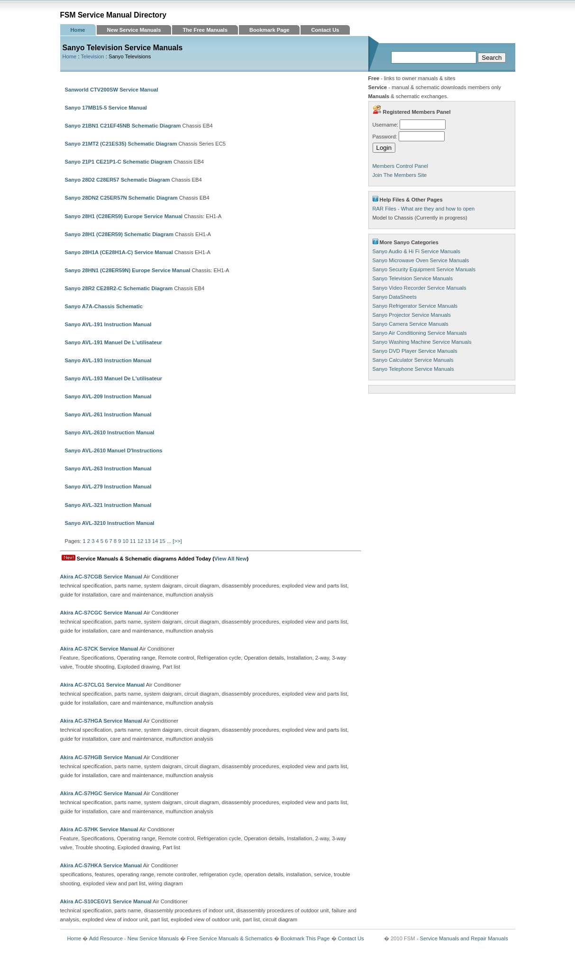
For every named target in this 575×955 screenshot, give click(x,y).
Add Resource (106, 938)
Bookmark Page (269, 30)
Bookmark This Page (305, 938)
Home (78, 30)
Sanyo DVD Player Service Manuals (415, 351)
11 (133, 541)
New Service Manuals (134, 30)
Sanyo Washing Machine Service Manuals (422, 342)
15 (162, 541)
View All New (230, 558)
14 (155, 541)
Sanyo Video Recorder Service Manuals (419, 288)
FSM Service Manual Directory (113, 15)
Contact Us (325, 30)
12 (140, 541)
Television (92, 56)
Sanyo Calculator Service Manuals (413, 360)
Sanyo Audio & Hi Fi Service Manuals (416, 251)
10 (125, 541)
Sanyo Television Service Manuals (413, 278)
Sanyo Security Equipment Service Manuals (424, 269)
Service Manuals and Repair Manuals (464, 938)
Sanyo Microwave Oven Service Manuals (421, 260)
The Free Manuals (205, 30)
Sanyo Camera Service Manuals (410, 324)
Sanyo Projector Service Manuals (412, 315)
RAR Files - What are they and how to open (424, 208)
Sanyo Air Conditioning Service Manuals (420, 333)
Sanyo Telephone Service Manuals (413, 369)
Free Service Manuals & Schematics (229, 938)
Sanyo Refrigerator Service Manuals (415, 306)
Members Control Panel (401, 166)
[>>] (177, 541)
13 (147, 541)
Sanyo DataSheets (395, 297)
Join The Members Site (400, 175)
